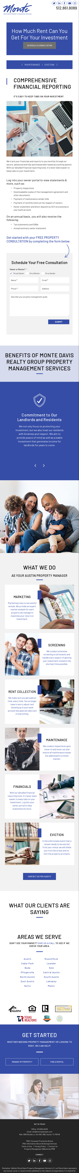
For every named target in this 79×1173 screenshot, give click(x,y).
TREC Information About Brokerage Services (39, 1101)
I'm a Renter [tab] (35, 273)
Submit (59, 321)
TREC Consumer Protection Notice (39, 1099)
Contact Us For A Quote (39, 876)
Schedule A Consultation (39, 45)
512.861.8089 (66, 8)
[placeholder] (24, 280)
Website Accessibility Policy (50, 1167)
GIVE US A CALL (46, 943)
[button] (35, 465)
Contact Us (53, 1104)
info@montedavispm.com (42, 1089)
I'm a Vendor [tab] (50, 273)
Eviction (49, 64)
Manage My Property (22, 1062)
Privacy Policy (40, 1104)
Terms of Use (27, 1104)
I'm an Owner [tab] (18, 273)
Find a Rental (57, 1062)
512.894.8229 (42, 1087)
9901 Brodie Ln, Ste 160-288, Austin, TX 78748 (41, 1092)
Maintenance (32, 64)
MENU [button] (73, 12)
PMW (53, 1107)
